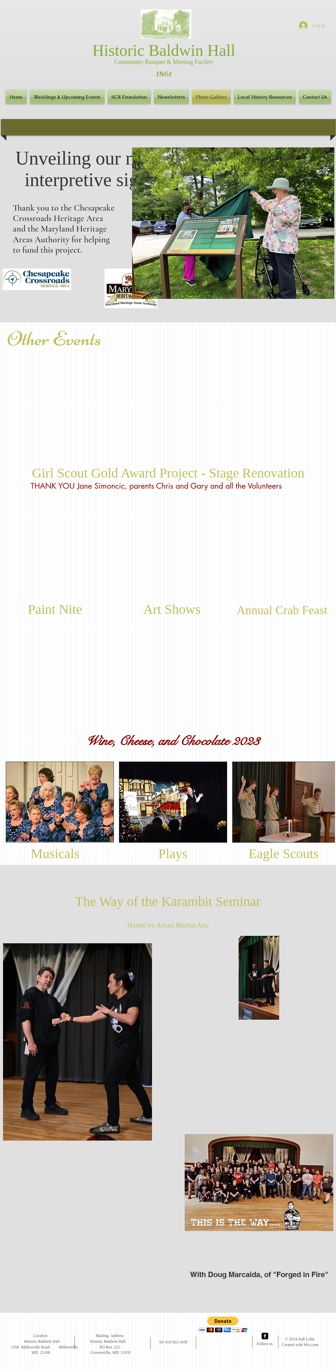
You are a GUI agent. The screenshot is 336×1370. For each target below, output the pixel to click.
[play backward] (14, 802)
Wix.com (311, 1344)
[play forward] (326, 802)
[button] (171, 97)
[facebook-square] (265, 1336)
